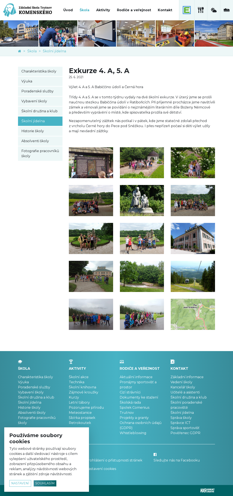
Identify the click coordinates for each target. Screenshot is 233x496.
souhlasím (45, 483)
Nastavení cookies (101, 469)
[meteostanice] (213, 10)
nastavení (20, 483)
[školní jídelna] (200, 10)
